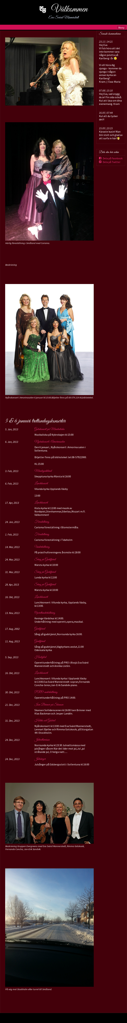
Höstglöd (40, 657)
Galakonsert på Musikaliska (49, 429)
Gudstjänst (39, 629)
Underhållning (42, 547)
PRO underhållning (45, 692)
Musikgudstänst (43, 471)
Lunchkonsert (41, 483)
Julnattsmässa (42, 740)
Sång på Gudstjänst (45, 559)
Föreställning (41, 522)
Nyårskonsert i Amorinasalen (49, 442)
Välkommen (69, 9)
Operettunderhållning (44, 613)
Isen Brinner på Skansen (48, 705)
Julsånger (40, 759)
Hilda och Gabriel (44, 720)
